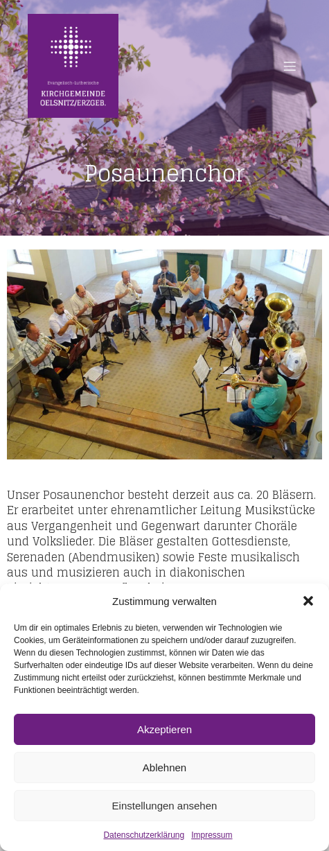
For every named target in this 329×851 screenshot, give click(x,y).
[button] (308, 601)
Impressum (211, 835)
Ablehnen (164, 767)
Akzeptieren (164, 729)
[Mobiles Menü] (289, 66)
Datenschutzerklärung (143, 835)
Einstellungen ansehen (164, 805)
